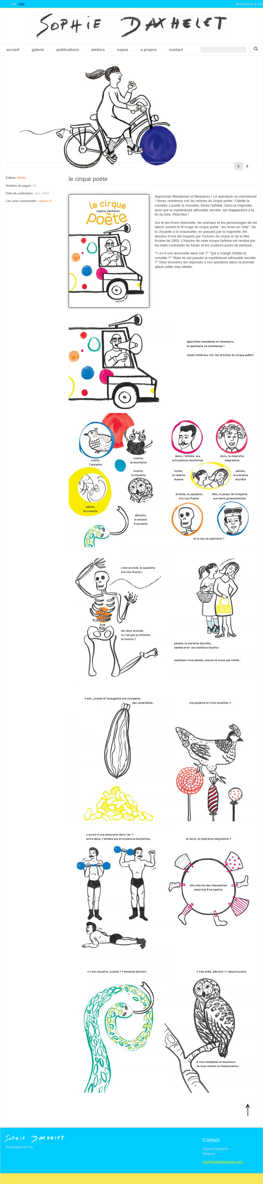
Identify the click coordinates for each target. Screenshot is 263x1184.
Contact (176, 49)
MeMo (21, 177)
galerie (38, 49)
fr (13, 4)
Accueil (12, 49)
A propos (149, 49)
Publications (67, 49)
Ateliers (98, 49)
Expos (122, 49)
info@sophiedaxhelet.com (223, 1162)
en (21, 4)
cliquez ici (45, 201)
